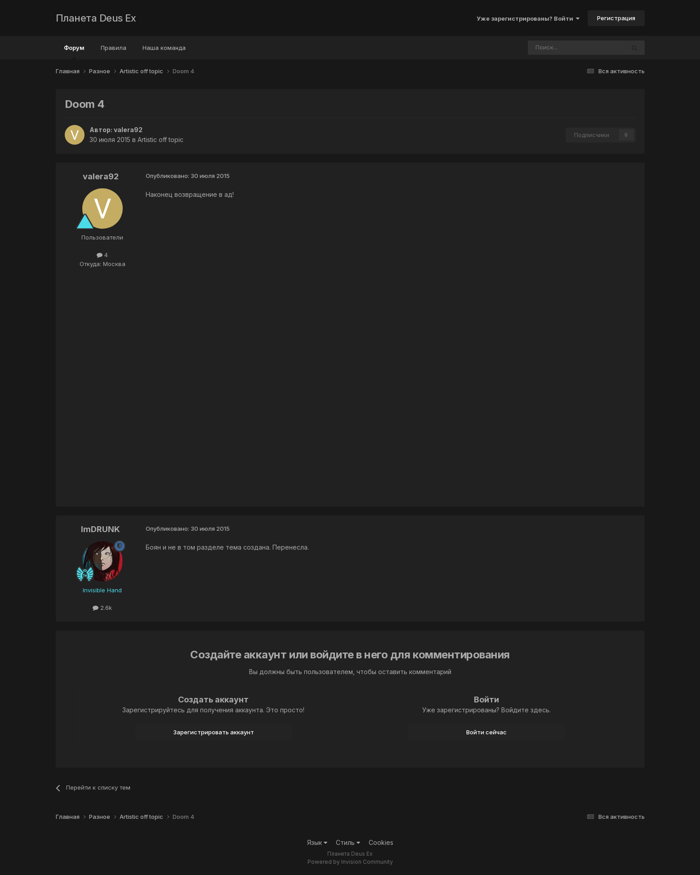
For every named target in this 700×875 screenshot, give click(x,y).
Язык (317, 842)
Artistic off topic (160, 139)
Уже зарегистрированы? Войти (528, 18)
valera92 (128, 129)
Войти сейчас (486, 732)
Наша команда (164, 47)
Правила (113, 47)
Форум (74, 51)
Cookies (381, 842)
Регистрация (616, 18)
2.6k (102, 607)
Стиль (348, 842)
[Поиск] (551, 47)
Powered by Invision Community (350, 861)
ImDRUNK (100, 529)
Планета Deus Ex (96, 18)
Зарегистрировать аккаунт (213, 732)
